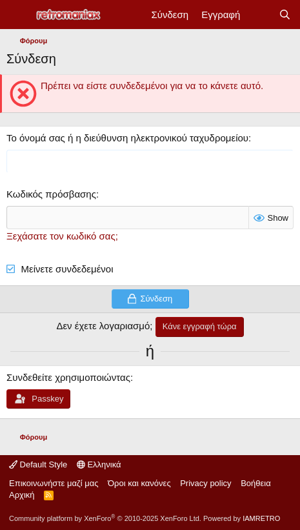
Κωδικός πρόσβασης (51, 194)
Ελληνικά (99, 464)
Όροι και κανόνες (139, 483)
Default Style (38, 464)
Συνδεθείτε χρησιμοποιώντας (68, 377)
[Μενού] (18, 15)
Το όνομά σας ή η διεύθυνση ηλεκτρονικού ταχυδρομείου (127, 137)
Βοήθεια (256, 483)
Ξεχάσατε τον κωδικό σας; (62, 235)
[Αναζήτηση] (284, 14)
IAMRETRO (261, 518)
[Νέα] (259, 14)
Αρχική (22, 495)
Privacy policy (205, 483)
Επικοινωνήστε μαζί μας (53, 483)
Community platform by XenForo (105, 518)
